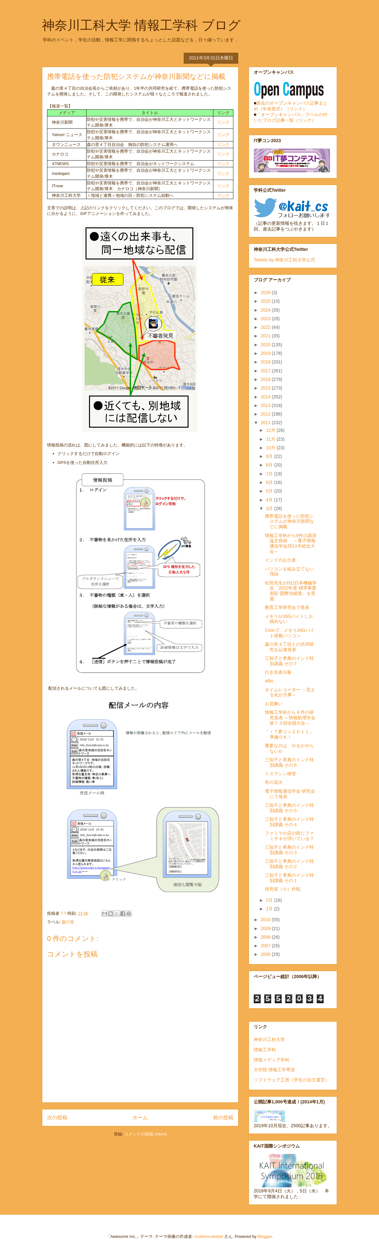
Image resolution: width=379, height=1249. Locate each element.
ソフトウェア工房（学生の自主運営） (291, 1079)
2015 (266, 387)
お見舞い (274, 703)
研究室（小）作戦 (282, 889)
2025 (266, 301)
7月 (270, 473)
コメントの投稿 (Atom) (145, 1134)
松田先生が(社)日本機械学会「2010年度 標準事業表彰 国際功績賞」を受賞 (291, 590)
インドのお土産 (280, 559)
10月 (271, 447)
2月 (270, 900)
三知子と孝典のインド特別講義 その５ (289, 808)
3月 (270, 508)
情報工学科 (265, 1049)
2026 (266, 292)
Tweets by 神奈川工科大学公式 (284, 259)
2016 (266, 379)
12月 (271, 430)
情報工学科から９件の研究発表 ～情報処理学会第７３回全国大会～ (290, 718)
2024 (266, 310)
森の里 (68, 922)
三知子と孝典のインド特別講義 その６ (289, 762)
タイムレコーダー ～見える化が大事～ (290, 692)
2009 (266, 928)
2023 (266, 318)
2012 (266, 414)
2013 (266, 405)
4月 (270, 499)
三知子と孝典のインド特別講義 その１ (289, 878)
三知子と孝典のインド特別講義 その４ (289, 822)
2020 (266, 344)
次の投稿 (57, 1117)
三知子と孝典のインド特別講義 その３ (289, 850)
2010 (266, 919)
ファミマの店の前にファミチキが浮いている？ (289, 836)
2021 (266, 335)
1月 (270, 908)
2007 (266, 945)
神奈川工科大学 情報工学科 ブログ (141, 25)
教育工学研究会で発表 (287, 607)
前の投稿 (223, 1117)
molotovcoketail (209, 1236)
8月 (270, 464)
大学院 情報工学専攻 (274, 1069)
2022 (266, 327)
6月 (270, 482)
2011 (266, 422)
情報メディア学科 (271, 1059)
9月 (270, 456)
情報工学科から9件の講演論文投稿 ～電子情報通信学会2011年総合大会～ (290, 543)
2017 (266, 370)
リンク (223, 122)
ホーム (140, 1117)
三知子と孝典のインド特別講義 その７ (289, 661)
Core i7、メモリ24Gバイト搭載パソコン (289, 633)
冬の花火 (274, 782)
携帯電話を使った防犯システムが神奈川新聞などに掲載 (289, 521)
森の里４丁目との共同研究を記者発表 (289, 647)
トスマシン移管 (280, 773)
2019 (266, 353)
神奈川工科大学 (269, 1039)
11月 (271, 439)
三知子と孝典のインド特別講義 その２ (289, 864)
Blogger (265, 1236)
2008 (266, 937)
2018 (266, 361)
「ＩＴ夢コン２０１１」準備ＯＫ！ (289, 734)
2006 (266, 954)
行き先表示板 (278, 672)
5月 (270, 490)
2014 (266, 396)
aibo (269, 680)
